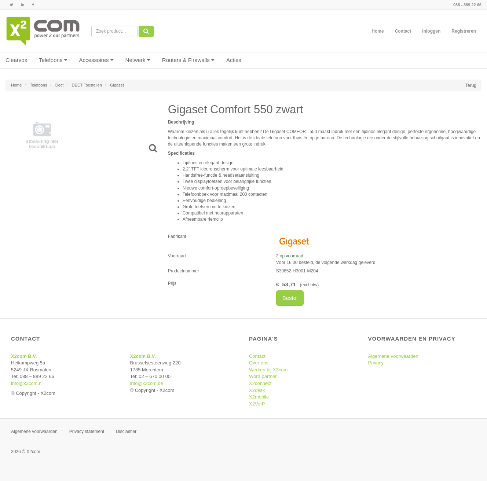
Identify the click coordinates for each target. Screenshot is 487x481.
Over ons (258, 363)
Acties (233, 60)
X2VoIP (257, 404)
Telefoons (53, 60)
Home (377, 31)
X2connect (260, 383)
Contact (403, 31)
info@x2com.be (147, 383)
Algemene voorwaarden (393, 356)
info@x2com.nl (27, 383)
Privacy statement (86, 431)
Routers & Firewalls (188, 60)
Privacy (376, 363)
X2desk (257, 390)
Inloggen (431, 31)
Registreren (463, 31)
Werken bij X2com (268, 369)
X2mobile (259, 397)
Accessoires (96, 60)
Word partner (263, 376)
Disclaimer (126, 431)
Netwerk (137, 60)
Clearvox (16, 60)
